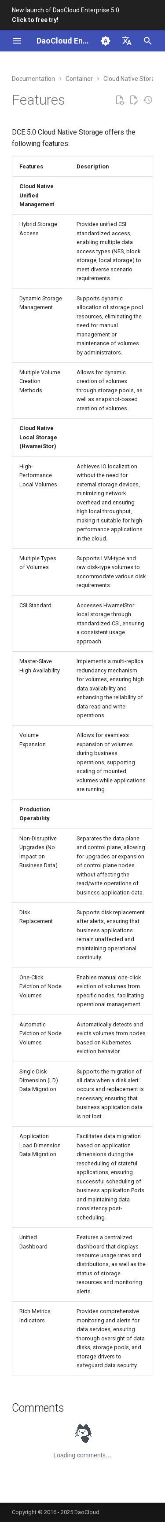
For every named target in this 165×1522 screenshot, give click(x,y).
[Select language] (127, 41)
